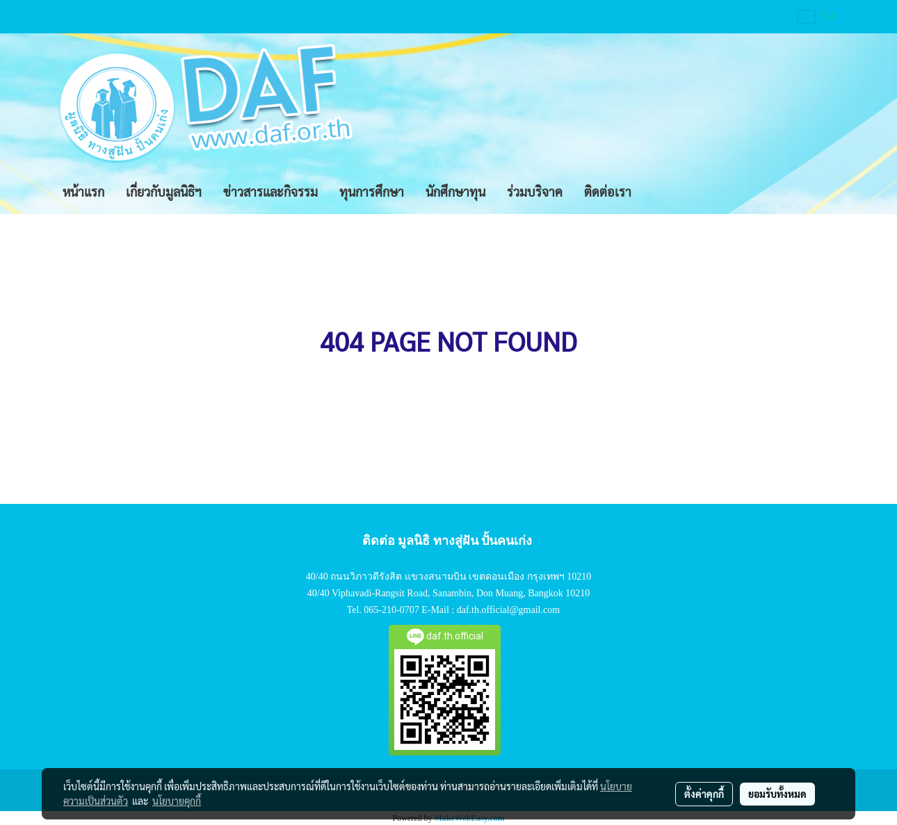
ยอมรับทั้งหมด (777, 793)
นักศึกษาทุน (455, 191)
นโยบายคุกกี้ (176, 800)
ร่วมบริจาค (535, 191)
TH (816, 16)
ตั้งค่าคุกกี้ (704, 793)
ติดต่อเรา (607, 191)
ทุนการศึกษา (371, 191)
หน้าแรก (83, 191)
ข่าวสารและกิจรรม (270, 191)
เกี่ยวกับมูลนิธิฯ (164, 191)
